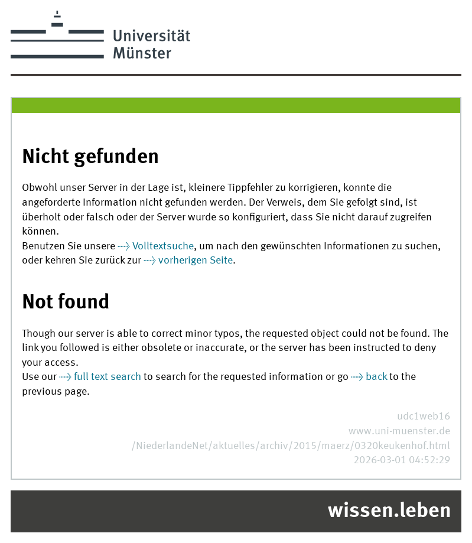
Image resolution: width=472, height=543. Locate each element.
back (376, 377)
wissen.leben (389, 511)
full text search (107, 377)
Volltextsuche (163, 247)
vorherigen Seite (195, 261)
